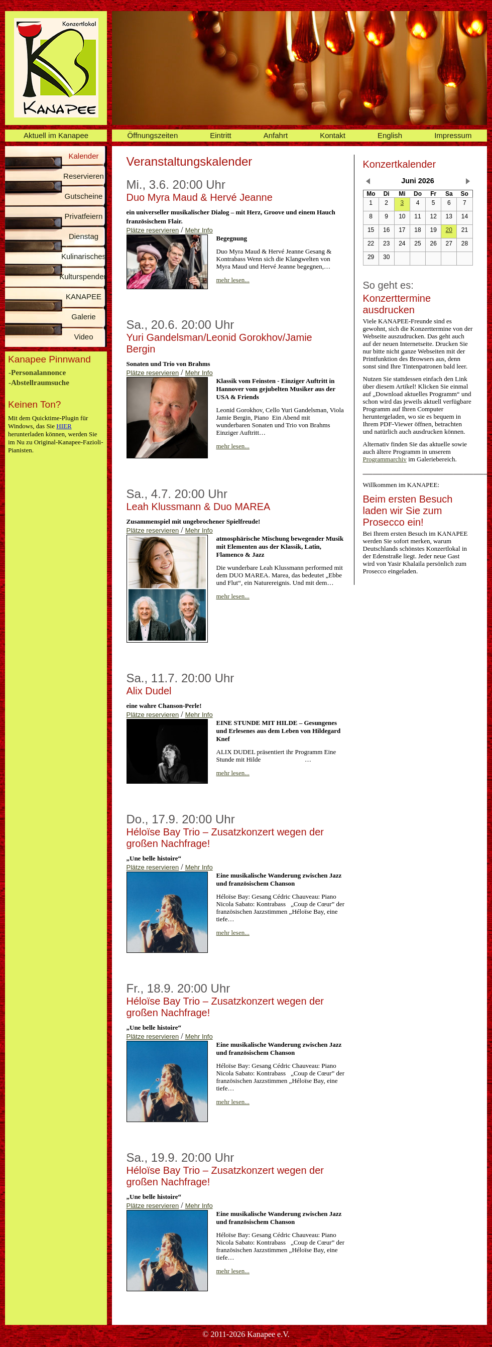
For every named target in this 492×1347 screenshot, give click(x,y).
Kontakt (332, 135)
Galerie (83, 316)
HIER (63, 426)
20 (449, 229)
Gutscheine (84, 196)
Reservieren (83, 176)
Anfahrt (276, 135)
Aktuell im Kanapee (56, 135)
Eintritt (220, 135)
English (390, 135)
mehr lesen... (233, 280)
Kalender (83, 156)
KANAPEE (83, 296)
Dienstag (83, 236)
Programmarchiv (385, 459)
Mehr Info (199, 230)
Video (83, 336)
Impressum (452, 135)
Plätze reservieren (153, 230)
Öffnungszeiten (153, 135)
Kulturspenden (83, 276)
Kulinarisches (83, 256)
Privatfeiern (84, 216)
